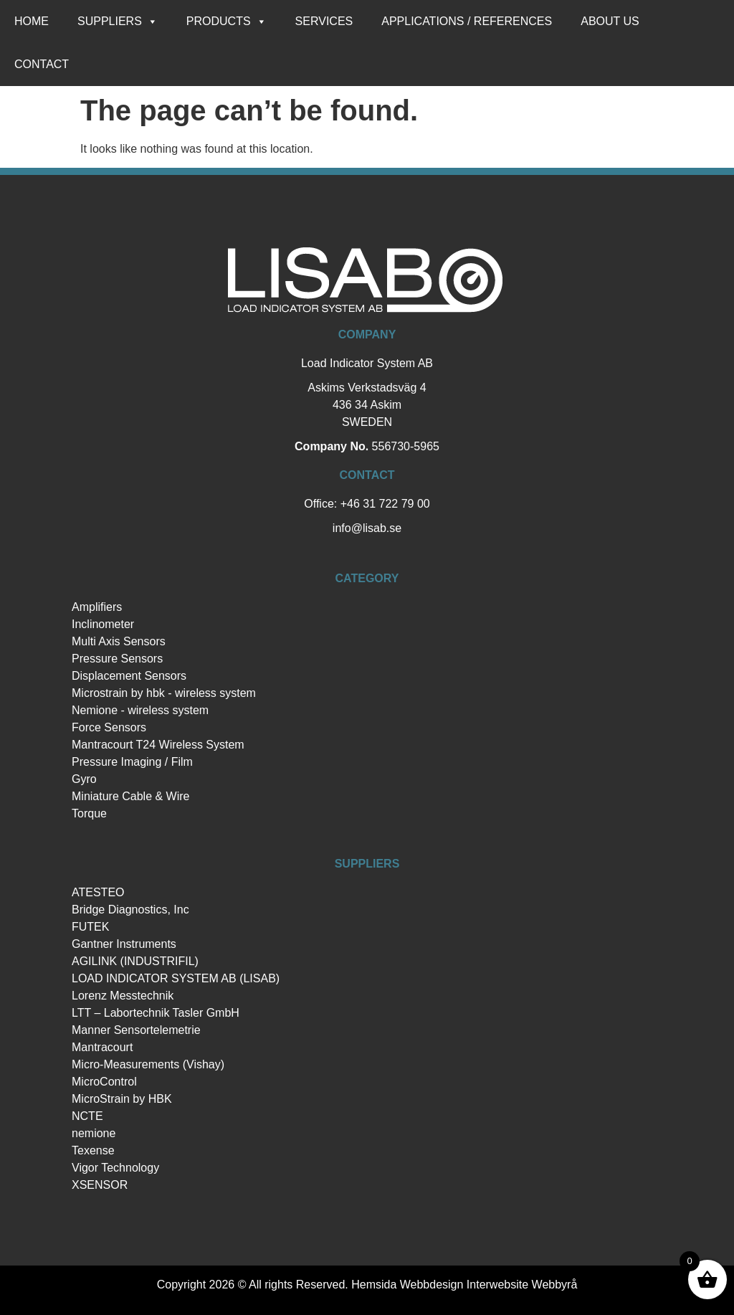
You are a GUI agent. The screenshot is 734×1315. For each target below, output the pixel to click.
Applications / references (466, 21)
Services (324, 21)
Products (226, 21)
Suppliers (117, 21)
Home (31, 21)
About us (610, 21)
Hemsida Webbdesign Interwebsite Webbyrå (464, 1284)
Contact (41, 64)
